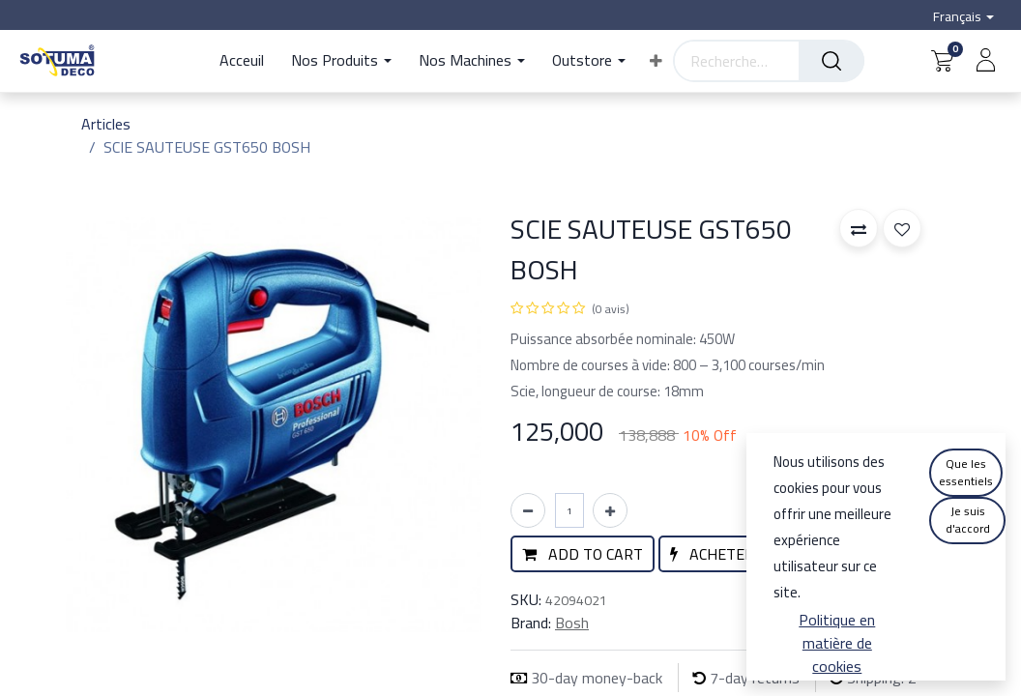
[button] (656, 61)
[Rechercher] (831, 61)
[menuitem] (248, 61)
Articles (106, 123)
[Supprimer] (527, 510)
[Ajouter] (610, 510)
